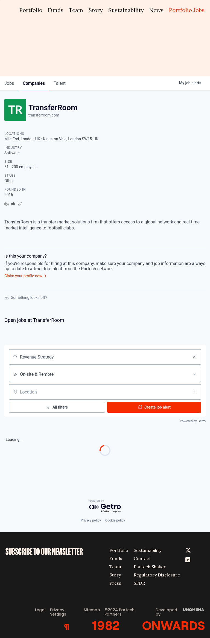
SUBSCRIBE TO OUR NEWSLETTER (44, 551)
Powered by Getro (193, 421)
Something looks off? (25, 297)
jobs (9, 83)
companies (34, 83)
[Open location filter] (194, 392)
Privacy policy (91, 520)
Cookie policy (115, 520)
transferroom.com (43, 115)
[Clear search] (194, 357)
